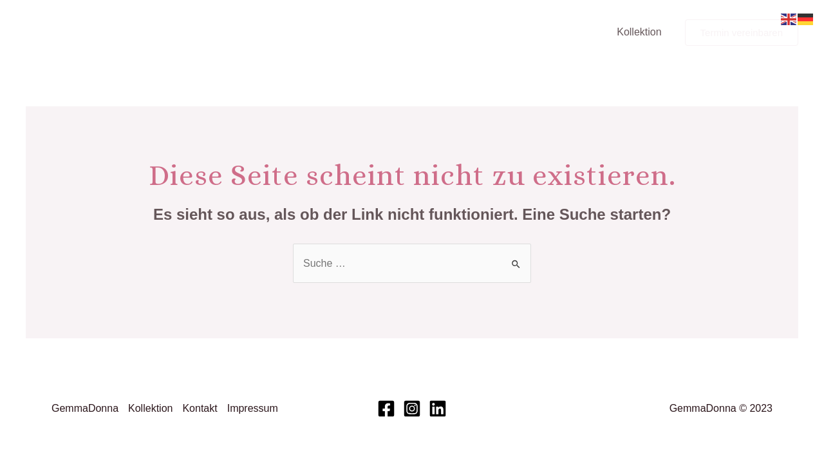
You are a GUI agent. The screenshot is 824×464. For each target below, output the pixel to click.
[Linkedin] (438, 409)
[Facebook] (386, 409)
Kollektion (639, 31)
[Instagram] (412, 409)
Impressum (252, 408)
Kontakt (199, 408)
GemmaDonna (85, 408)
